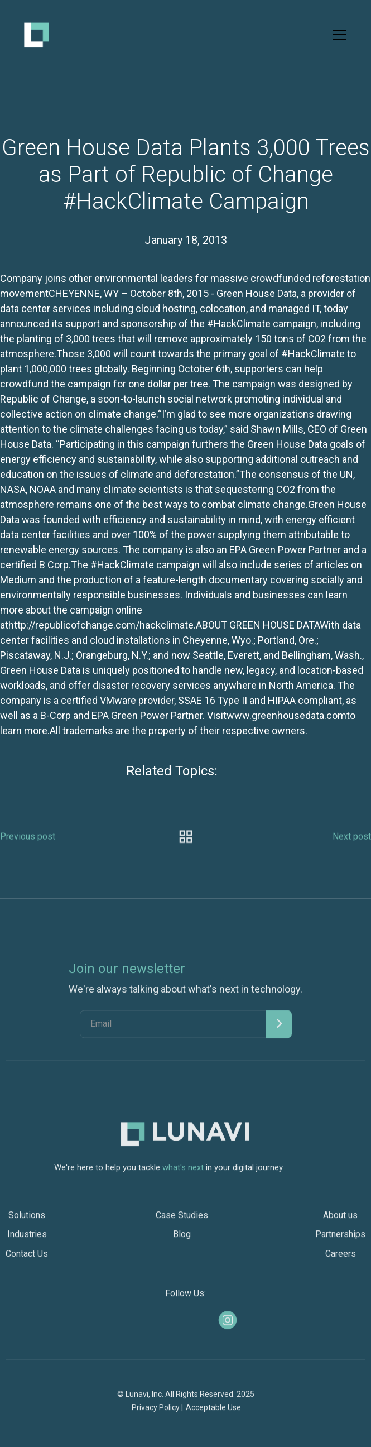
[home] (36, 35)
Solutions (26, 1221)
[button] (337, 34)
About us (340, 1221)
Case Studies (182, 1221)
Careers (340, 1259)
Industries (27, 1240)
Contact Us (27, 1259)
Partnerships (340, 1240)
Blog (182, 1240)
